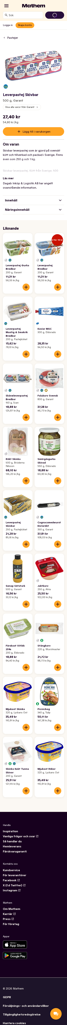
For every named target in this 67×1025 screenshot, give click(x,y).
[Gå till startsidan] (33, 5)
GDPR (7, 997)
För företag (11, 924)
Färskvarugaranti (15, 851)
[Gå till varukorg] (54, 15)
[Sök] (6, 15)
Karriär (9, 914)
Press (8, 919)
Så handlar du (12, 841)
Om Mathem (11, 909)
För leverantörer (14, 875)
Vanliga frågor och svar (21, 836)
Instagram (12, 890)
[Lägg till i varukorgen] (26, 287)
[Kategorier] (6, 5)
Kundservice (11, 870)
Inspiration (10, 831)
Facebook (11, 880)
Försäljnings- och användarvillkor (26, 1006)
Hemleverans (12, 846)
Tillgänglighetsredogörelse (22, 1014)
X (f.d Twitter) (14, 885)
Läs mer (8, 178)
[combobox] (25, 15)
